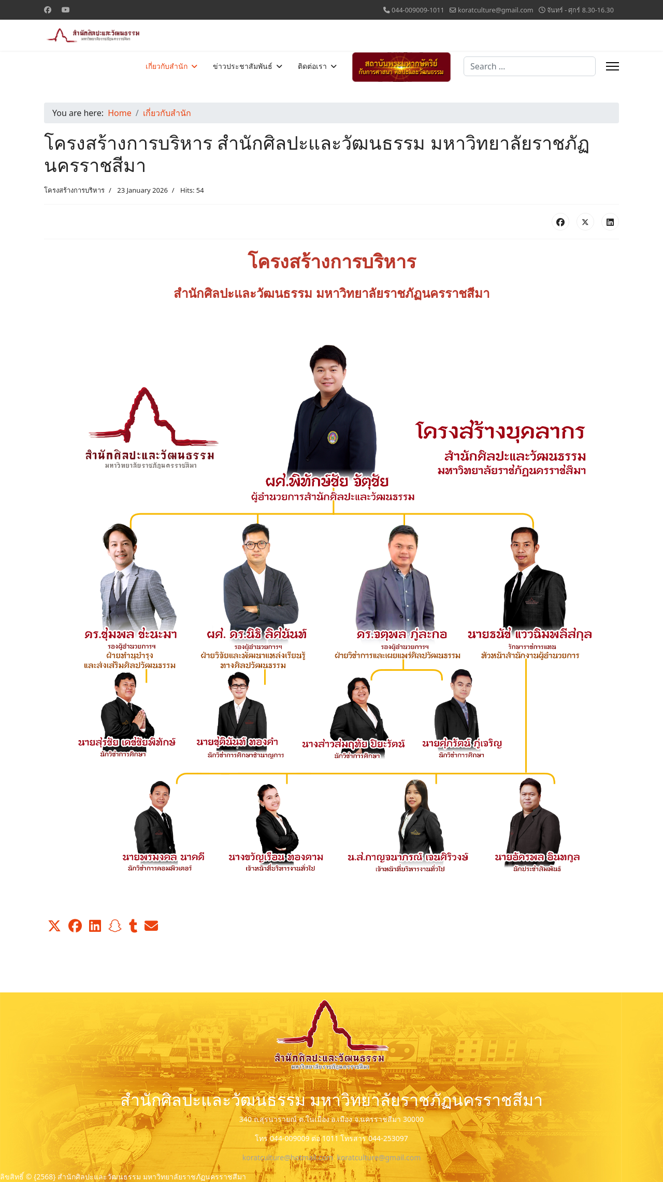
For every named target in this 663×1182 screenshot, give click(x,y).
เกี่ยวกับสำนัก (167, 66)
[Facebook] (47, 10)
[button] (54, 926)
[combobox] (530, 66)
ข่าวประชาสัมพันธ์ (242, 66)
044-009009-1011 (418, 10)
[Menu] (612, 66)
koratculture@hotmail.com (287, 1157)
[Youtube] (66, 10)
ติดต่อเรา (312, 66)
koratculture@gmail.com (496, 10)
